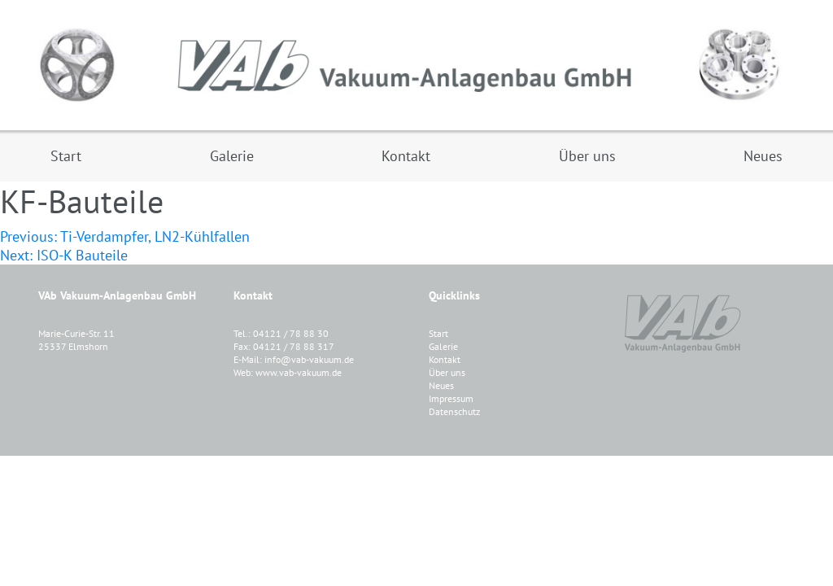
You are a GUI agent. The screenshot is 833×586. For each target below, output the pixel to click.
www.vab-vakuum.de (298, 372)
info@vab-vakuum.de (309, 359)
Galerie (443, 346)
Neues (441, 385)
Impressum (451, 398)
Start (438, 333)
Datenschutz (454, 411)
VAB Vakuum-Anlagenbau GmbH (416, 65)
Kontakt (444, 359)
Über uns (447, 372)
